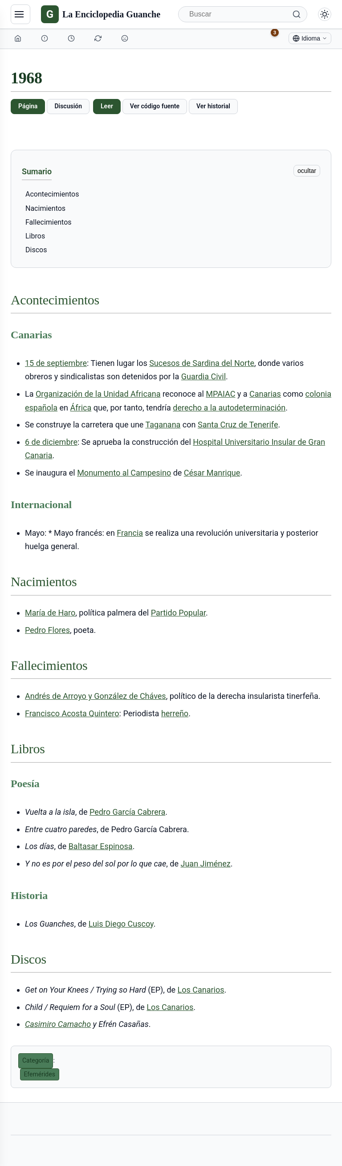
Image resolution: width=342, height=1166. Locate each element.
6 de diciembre (51, 442)
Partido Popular (178, 612)
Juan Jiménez (206, 863)
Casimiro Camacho (58, 1024)
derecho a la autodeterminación (229, 407)
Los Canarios (201, 989)
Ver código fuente (154, 106)
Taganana (162, 424)
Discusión (68, 106)
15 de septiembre (56, 363)
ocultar (306, 170)
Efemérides (39, 1074)
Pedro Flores (47, 630)
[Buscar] (242, 14)
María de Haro (50, 612)
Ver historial (213, 106)
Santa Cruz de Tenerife (238, 424)
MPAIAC (220, 393)
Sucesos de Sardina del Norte (201, 363)
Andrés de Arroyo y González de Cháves (95, 696)
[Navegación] (20, 14)
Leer (107, 106)
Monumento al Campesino (124, 472)
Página (27, 106)
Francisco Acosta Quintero (72, 713)
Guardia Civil (203, 376)
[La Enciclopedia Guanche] (100, 14)
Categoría (35, 1060)
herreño (174, 713)
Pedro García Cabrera (127, 812)
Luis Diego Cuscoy (121, 923)
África (81, 407)
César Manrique (212, 472)
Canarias (265, 393)
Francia (130, 533)
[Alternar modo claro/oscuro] (324, 14)
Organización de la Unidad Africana (98, 393)
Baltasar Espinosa (101, 846)
